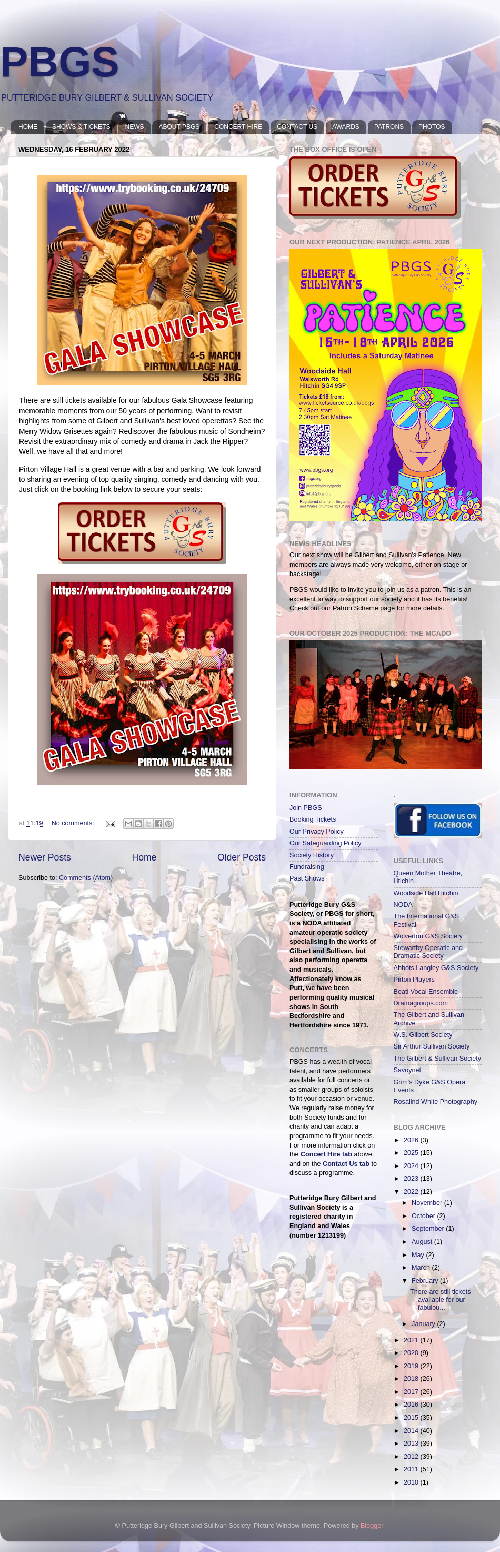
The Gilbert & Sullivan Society (438, 1058)
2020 (412, 1353)
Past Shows (307, 878)
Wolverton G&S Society (428, 936)
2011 (412, 1469)
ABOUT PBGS (178, 127)
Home (144, 857)
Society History (311, 855)
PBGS (59, 61)
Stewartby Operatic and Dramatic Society (428, 952)
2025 (412, 1152)
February (426, 1280)
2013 (412, 1443)
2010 (412, 1482)
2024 (412, 1166)
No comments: (74, 823)
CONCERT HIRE (238, 127)
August (423, 1241)
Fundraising (306, 867)
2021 (412, 1340)
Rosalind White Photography (436, 1101)
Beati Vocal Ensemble (426, 991)
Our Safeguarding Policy (325, 843)
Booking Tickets (312, 819)
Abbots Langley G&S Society (436, 968)
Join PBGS (305, 808)
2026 (412, 1140)
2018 (412, 1378)
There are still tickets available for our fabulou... (440, 1299)
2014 (412, 1431)
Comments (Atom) (86, 878)
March (422, 1267)
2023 (412, 1178)
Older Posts (241, 857)
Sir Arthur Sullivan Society (432, 1046)
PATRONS (389, 127)
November (428, 1203)
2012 (412, 1456)
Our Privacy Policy (316, 831)
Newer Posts (44, 857)
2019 (412, 1366)
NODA (403, 904)
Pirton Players (414, 979)
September (429, 1228)
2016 (412, 1404)
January (424, 1324)
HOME (27, 127)
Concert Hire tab (326, 1154)
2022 (412, 1191)
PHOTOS (431, 127)
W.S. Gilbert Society (423, 1035)
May (419, 1255)
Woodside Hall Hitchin (426, 893)
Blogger (372, 1525)
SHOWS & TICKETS (81, 127)
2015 (412, 1417)
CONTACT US (297, 127)
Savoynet (408, 1070)
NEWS (134, 127)
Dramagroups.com (421, 1003)
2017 (412, 1392)
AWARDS (345, 127)
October (424, 1216)
